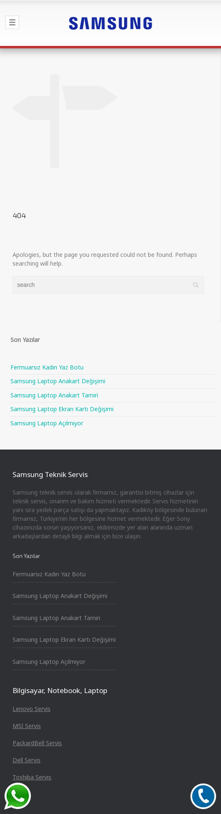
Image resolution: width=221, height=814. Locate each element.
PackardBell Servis (37, 743)
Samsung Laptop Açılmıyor (46, 423)
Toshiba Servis (32, 777)
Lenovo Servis (32, 709)
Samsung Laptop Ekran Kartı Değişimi (62, 409)
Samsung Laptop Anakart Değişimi (57, 381)
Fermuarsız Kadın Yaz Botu (47, 367)
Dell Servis (27, 760)
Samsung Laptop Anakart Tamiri (54, 395)
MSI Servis (27, 726)
